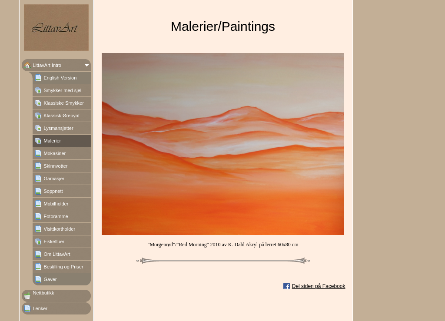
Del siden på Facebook (318, 286)
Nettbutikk (43, 292)
